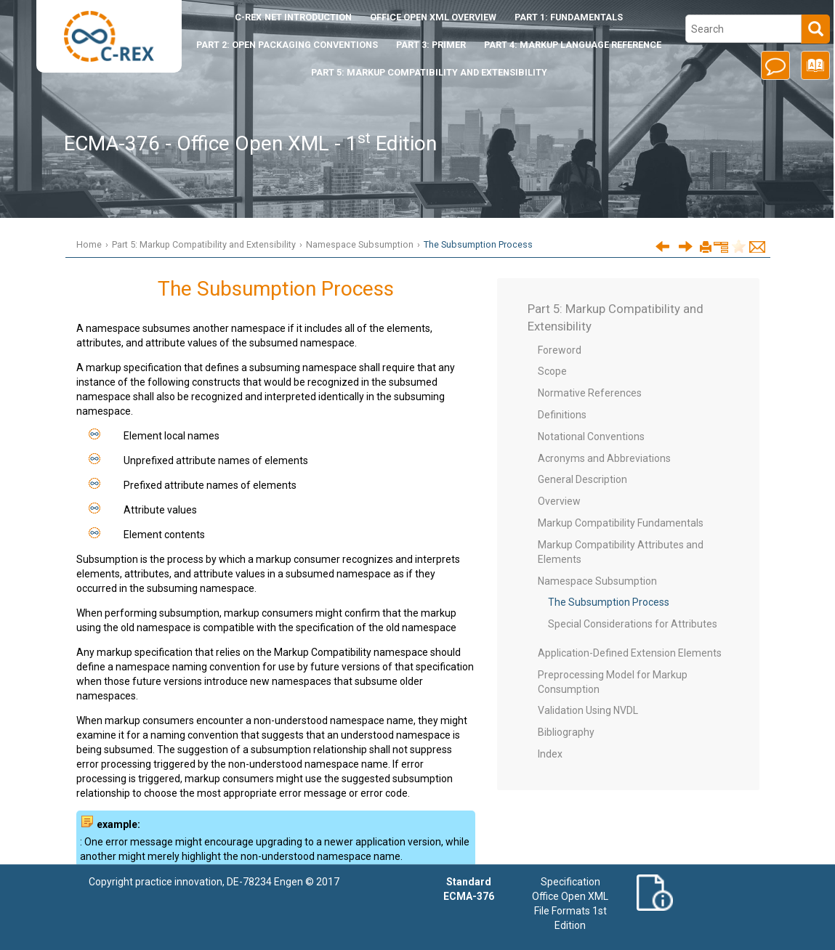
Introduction (293, 17)
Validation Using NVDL (588, 710)
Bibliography (566, 732)
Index (550, 754)
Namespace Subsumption (360, 244)
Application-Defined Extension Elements (630, 653)
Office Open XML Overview (433, 17)
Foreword (559, 350)
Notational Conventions (591, 436)
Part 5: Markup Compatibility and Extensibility (429, 72)
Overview (559, 501)
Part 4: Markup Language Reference (572, 44)
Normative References (590, 393)
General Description (582, 479)
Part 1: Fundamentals (569, 17)
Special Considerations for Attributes (632, 624)
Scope (552, 371)
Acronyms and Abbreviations (604, 458)
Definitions (562, 415)
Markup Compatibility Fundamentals (620, 523)
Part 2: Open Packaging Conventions (287, 44)
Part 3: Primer (431, 44)
